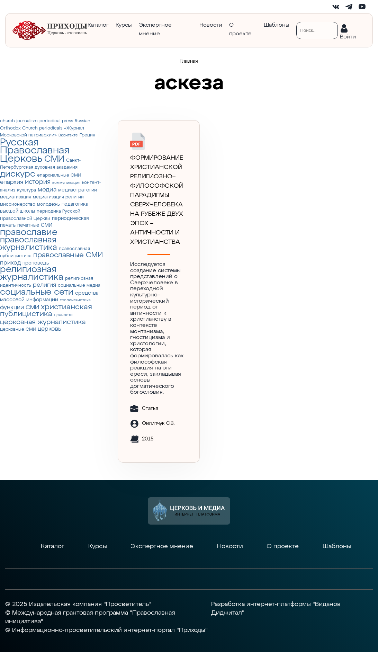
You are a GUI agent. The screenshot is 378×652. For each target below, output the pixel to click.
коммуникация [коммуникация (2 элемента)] (66, 183)
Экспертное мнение (155, 30)
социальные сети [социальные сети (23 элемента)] (36, 292)
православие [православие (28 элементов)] (28, 232)
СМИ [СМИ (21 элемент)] (54, 159)
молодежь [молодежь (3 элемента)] (48, 204)
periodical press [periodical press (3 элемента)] (56, 121)
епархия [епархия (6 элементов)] (11, 182)
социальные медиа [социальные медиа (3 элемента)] (79, 285)
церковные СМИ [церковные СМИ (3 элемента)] (18, 329)
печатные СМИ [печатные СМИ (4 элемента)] (34, 225)
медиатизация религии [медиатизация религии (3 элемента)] (58, 197)
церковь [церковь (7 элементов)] (49, 329)
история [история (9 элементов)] (38, 182)
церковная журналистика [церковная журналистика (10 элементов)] (43, 322)
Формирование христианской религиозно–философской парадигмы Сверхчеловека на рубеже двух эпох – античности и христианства (156, 200)
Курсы (124, 25)
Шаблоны (276, 25)
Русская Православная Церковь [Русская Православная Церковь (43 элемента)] (35, 150)
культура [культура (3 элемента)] (26, 190)
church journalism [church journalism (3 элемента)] (19, 121)
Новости (210, 25)
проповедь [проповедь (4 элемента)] (35, 263)
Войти (348, 35)
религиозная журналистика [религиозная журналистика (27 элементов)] (31, 273)
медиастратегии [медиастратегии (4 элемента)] (77, 190)
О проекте (240, 30)
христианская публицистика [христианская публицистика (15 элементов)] (46, 310)
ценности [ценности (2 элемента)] (63, 315)
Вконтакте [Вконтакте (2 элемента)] (68, 135)
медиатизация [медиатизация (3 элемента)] (15, 197)
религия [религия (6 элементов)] (44, 285)
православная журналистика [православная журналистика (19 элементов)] (28, 244)
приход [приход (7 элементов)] (10, 263)
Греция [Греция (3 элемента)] (87, 135)
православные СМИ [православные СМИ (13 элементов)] (68, 255)
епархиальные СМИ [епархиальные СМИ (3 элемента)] (59, 175)
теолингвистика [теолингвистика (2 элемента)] (75, 300)
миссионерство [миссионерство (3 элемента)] (17, 204)
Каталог (98, 25)
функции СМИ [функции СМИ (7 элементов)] (19, 307)
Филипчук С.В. (158, 423)
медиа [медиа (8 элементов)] (47, 190)
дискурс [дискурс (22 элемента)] (17, 174)
